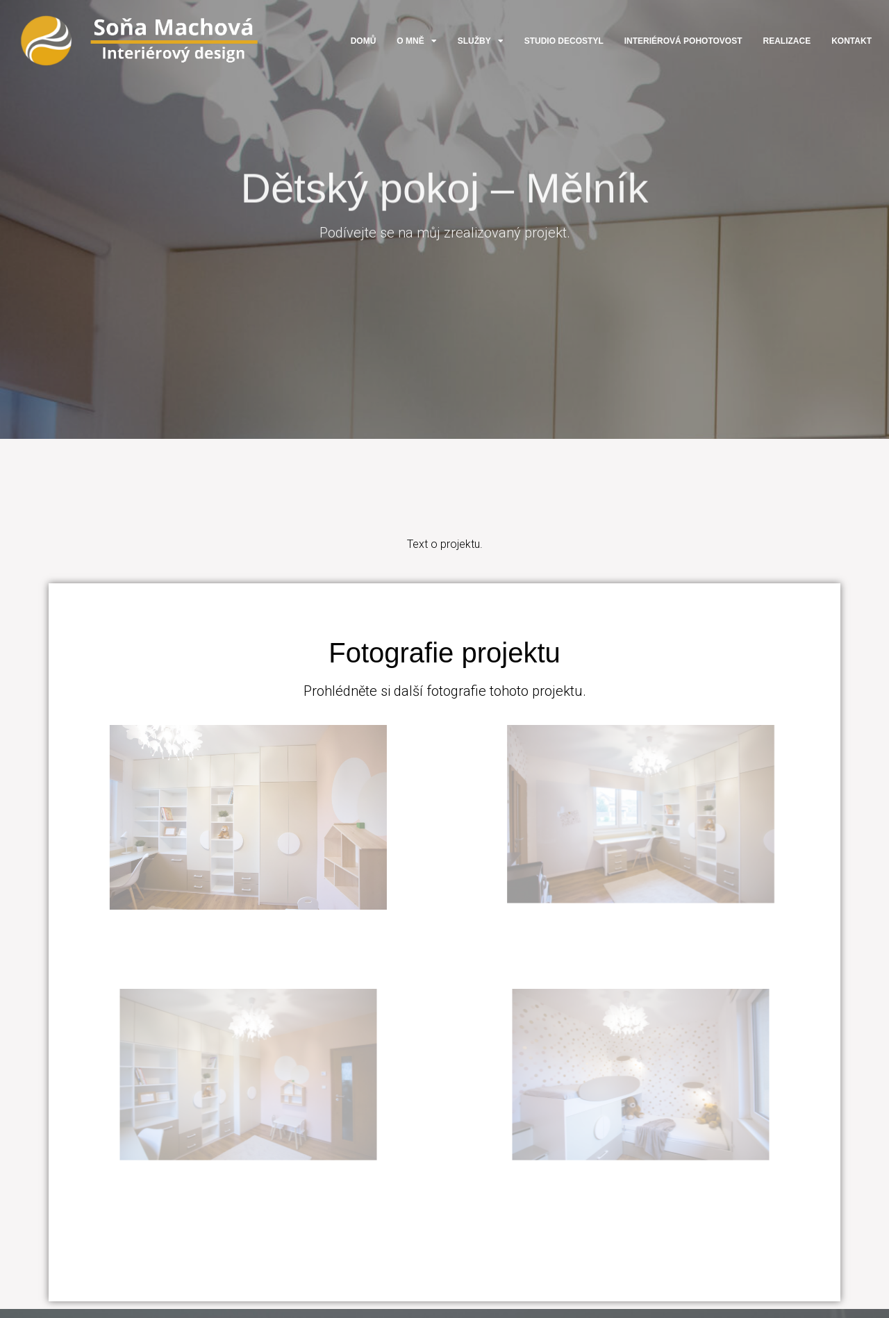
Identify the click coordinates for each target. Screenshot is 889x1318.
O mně (416, 41)
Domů (363, 41)
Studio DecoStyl (564, 41)
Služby (481, 41)
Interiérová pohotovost (683, 41)
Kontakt (851, 41)
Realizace (787, 41)
